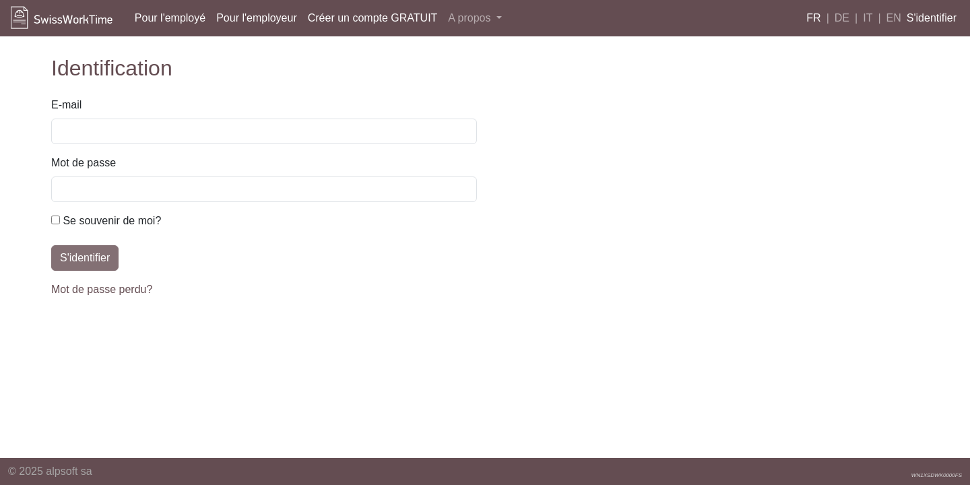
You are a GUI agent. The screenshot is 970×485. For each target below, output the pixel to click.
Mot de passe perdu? (101, 289)
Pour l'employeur (256, 18)
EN (893, 18)
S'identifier (932, 18)
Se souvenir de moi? (106, 220)
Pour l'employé (170, 18)
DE (842, 18)
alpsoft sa (69, 471)
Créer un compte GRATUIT (373, 18)
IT (867, 18)
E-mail (66, 104)
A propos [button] (471, 18)
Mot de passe (83, 162)
